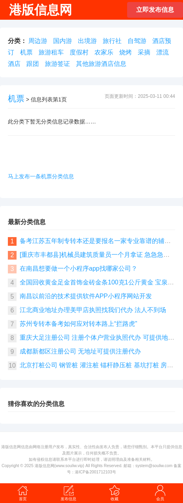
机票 (26, 52)
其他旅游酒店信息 (101, 63)
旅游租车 (51, 52)
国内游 (62, 40)
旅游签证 (57, 63)
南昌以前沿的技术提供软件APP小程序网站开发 (86, 296)
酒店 (14, 63)
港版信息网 (44, 466)
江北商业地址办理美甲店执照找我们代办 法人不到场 (93, 310)
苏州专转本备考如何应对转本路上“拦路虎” (78, 323)
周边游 (37, 40)
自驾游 (137, 40)
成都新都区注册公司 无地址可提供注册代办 (80, 351)
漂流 (162, 52)
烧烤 (125, 52)
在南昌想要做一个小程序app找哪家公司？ (78, 268)
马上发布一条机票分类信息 (41, 176)
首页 (23, 492)
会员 (160, 492)
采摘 (144, 52)
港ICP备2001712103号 (95, 472)
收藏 (114, 492)
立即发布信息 (155, 9)
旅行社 (112, 40)
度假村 (79, 52)
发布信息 (68, 492)
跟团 (32, 63)
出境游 (87, 40)
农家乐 (103, 52)
